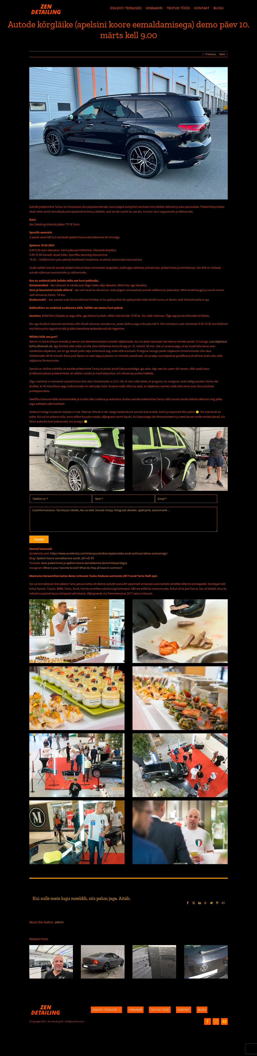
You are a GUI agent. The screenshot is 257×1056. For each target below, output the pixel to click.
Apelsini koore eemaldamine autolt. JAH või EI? (65, 558)
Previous (210, 54)
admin (59, 922)
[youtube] (224, 1021)
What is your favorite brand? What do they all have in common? (82, 568)
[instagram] (216, 1021)
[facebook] (207, 1021)
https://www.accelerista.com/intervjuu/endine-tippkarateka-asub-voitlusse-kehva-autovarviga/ (109, 553)
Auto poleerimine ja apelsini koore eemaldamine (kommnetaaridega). (84, 563)
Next (222, 54)
